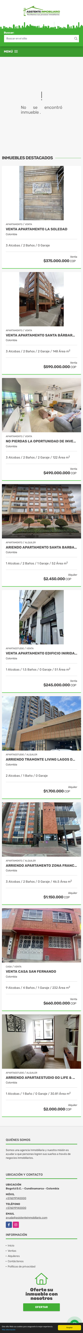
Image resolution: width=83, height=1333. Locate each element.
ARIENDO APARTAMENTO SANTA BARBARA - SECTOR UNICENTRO (41, 547)
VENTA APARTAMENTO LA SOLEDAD (36, 229)
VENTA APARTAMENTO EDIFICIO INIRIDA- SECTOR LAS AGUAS (41, 653)
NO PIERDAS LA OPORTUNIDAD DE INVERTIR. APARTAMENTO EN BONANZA (41, 441)
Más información (8, 1330)
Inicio (11, 1245)
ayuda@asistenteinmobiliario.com (26, 1217)
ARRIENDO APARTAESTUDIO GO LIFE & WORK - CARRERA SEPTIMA (41, 1078)
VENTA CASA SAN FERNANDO (31, 972)
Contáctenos (16, 1261)
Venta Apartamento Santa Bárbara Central (41, 335)
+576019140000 (16, 1198)
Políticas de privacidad (21, 1266)
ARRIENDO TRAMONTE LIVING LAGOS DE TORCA (41, 760)
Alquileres (14, 1256)
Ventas (12, 1250)
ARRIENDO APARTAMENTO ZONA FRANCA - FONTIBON (41, 866)
